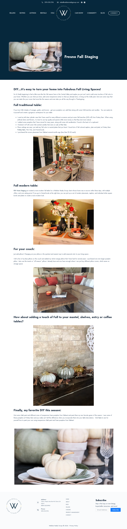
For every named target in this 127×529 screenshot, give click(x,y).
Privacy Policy (74, 526)
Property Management (72, 512)
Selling (12, 13)
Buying (22, 13)
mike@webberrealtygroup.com (69, 2)
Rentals (43, 13)
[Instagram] (84, 2)
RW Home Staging (20, 191)
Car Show (79, 13)
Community (91, 13)
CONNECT (114, 13)
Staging (54, 13)
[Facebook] (81, 2)
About (67, 502)
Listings (33, 13)
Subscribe (115, 510)
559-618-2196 (49, 2)
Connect (68, 515)
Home (67, 499)
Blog (103, 13)
